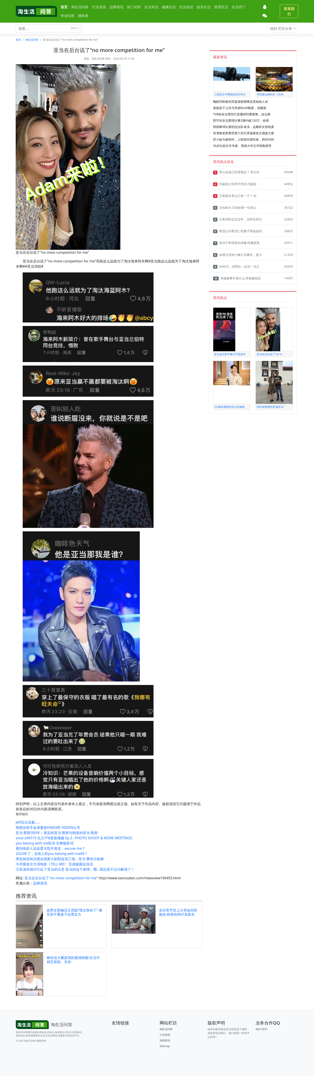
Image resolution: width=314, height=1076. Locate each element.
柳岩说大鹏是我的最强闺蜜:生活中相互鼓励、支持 (73, 959)
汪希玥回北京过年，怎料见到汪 (237, 219)
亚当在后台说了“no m (269, 354)
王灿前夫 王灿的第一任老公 (234, 207)
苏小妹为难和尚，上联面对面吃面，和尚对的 (243, 139)
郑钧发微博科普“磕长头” (271, 407)
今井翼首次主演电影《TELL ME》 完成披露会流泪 (54, 864)
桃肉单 (83, 15)
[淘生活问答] (36, 11)
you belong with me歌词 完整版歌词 (44, 843)
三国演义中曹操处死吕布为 (230, 94)
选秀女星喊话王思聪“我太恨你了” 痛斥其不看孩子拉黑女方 (74, 912)
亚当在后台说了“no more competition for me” (61, 878)
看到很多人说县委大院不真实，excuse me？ (50, 848)
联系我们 (289, 11)
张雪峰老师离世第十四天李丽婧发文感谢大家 (243, 133)
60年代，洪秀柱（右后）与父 (236, 266)
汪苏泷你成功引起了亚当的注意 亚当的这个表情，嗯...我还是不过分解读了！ (75, 869)
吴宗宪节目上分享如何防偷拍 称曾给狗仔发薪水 (178, 912)
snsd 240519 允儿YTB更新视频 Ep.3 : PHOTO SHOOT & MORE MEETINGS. (74, 838)
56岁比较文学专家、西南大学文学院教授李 (242, 146)
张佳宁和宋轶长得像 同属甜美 (236, 243)
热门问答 (134, 7)
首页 (64, 7)
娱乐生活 (204, 7)
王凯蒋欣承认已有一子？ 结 (234, 196)
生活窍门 (239, 7)
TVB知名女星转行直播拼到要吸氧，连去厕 (241, 114)
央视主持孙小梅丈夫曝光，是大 (237, 255)
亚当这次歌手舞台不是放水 (230, 354)
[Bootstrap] (45, 1024)
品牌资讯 (116, 7)
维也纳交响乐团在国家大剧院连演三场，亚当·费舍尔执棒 (60, 858)
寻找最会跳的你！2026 (270, 94)
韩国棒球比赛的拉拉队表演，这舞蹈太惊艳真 (243, 127)
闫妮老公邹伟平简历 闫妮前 (234, 184)
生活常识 (151, 7)
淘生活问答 (80, 7)
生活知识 (186, 7)
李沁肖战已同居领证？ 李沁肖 (236, 172)
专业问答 (68, 15)
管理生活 (221, 7)
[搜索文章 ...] (49, 28)
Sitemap (165, 1046)
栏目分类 (281, 28)
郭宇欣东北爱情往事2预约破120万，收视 (241, 120)
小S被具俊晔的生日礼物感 (229, 407)
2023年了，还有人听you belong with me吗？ (52, 853)
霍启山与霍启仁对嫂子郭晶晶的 (237, 231)
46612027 (262, 1029)
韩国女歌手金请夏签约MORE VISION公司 (48, 827)
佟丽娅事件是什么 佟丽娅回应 (237, 278)
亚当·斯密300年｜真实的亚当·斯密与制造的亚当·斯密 (57, 832)
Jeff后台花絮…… (28, 822)
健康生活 (169, 7)
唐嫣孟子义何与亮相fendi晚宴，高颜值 (239, 108)
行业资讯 (99, 7)
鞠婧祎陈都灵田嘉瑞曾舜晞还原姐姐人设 (240, 101)
